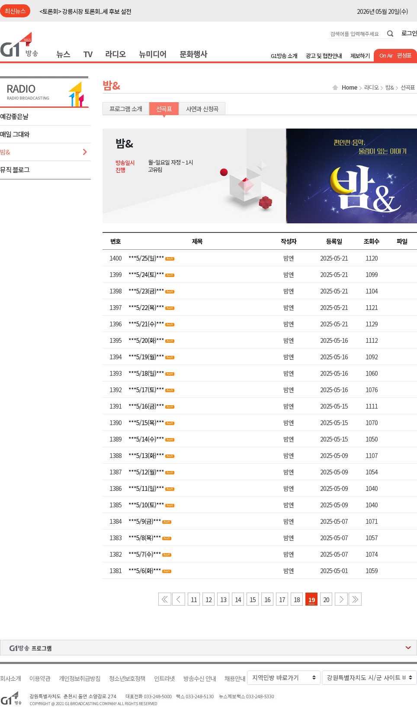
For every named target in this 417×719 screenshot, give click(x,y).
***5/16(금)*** (146, 406)
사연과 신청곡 (202, 108)
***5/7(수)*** (144, 554)
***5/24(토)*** (146, 274)
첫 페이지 (164, 599)
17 (282, 599)
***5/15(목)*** (146, 422)
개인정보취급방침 (79, 678)
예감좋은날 (14, 116)
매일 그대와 (14, 134)
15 (253, 599)
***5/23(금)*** (146, 291)
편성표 (404, 55)
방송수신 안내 (199, 678)
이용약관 (39, 678)
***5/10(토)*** (146, 504)
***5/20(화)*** (146, 340)
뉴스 (63, 53)
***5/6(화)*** (144, 570)
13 (223, 599)
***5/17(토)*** (146, 389)
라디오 (115, 53)
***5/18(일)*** (146, 373)
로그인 (409, 33)
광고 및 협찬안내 (324, 56)
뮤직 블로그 (14, 169)
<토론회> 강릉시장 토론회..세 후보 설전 (85, 11)
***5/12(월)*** (146, 472)
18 (297, 599)
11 (194, 599)
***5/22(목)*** (146, 307)
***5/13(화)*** (146, 455)
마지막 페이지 (355, 599)
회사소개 (10, 678)
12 (208, 599)
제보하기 (359, 56)
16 (267, 599)
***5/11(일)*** (146, 488)
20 (326, 599)
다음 (341, 599)
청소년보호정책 (127, 678)
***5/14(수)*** (146, 439)
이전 (178, 599)
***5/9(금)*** (144, 521)
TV (87, 53)
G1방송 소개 (284, 56)
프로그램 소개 (125, 108)
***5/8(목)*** (144, 537)
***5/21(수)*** (146, 323)
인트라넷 (164, 678)
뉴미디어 (153, 53)
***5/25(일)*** (146, 258)
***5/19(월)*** (146, 356)
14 (238, 599)
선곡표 (408, 87)
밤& (5, 151)
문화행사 (193, 53)
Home (349, 87)
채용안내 (235, 678)
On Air (386, 55)
